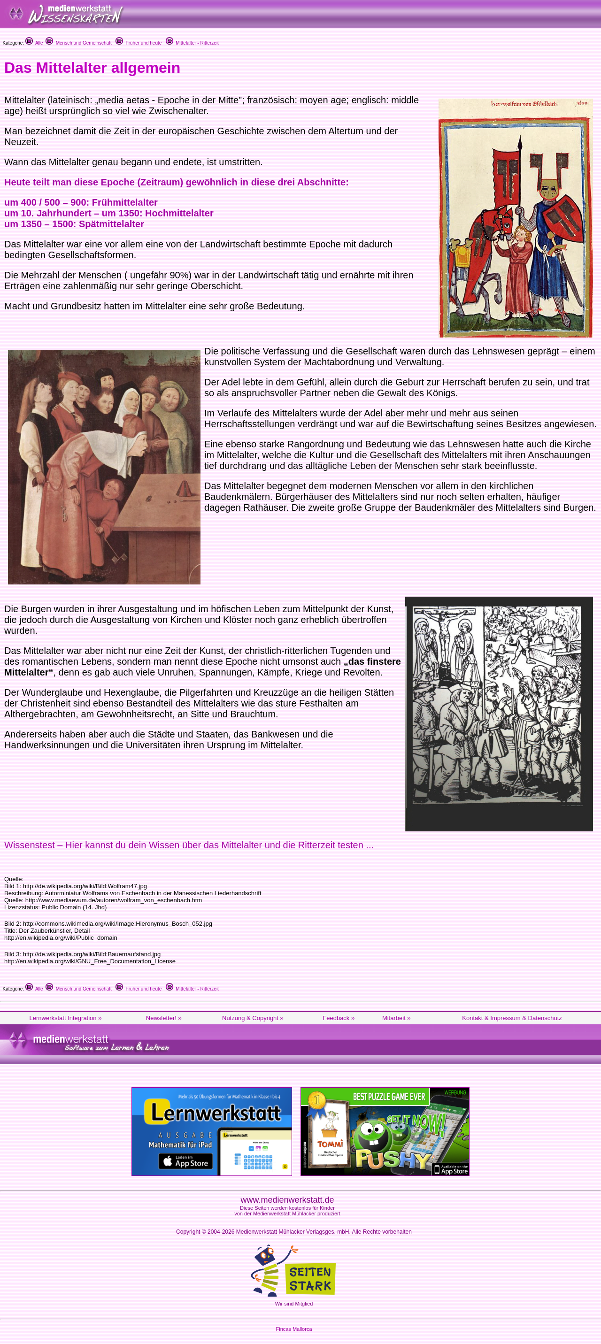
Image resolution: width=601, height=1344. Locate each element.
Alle (34, 43)
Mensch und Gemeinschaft (79, 43)
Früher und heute (139, 43)
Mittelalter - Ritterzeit (192, 43)
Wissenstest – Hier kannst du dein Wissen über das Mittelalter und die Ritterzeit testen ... (189, 845)
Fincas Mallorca (294, 1329)
